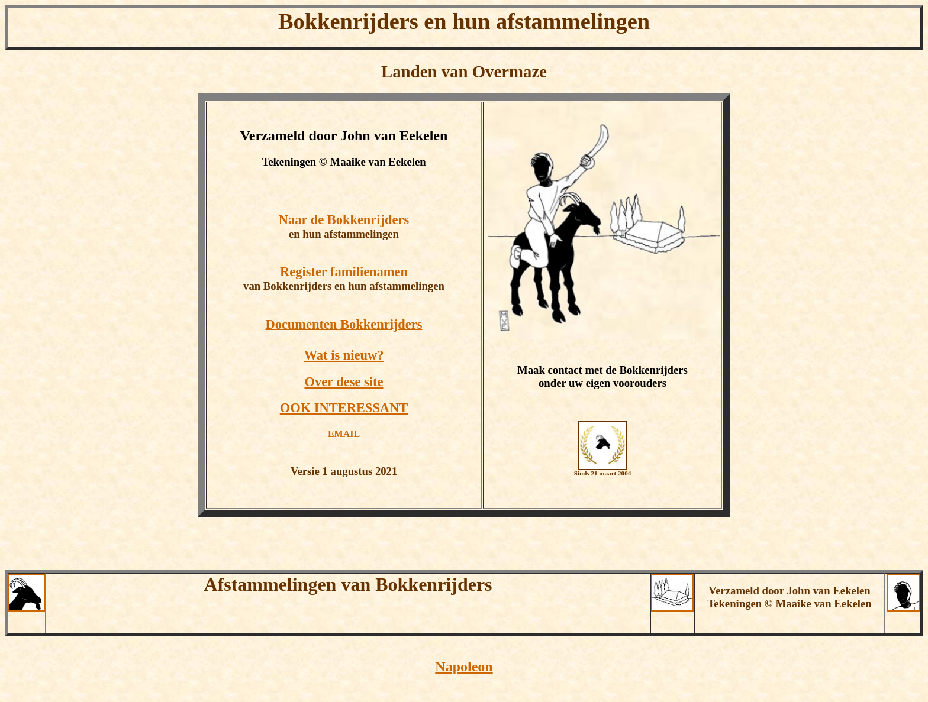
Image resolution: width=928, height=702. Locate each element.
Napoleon (463, 666)
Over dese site (343, 381)
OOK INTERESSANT (344, 407)
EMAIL (344, 434)
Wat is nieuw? (344, 355)
